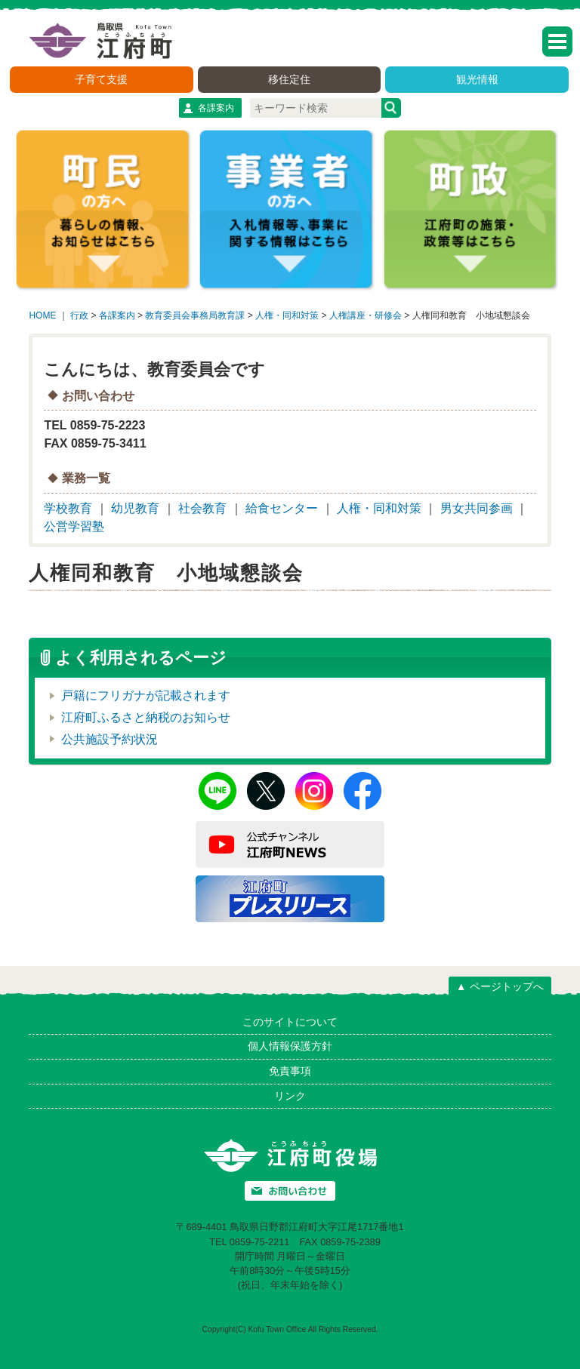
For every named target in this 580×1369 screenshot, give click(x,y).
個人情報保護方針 (290, 1046)
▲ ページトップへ (500, 986)
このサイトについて (290, 1022)
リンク (290, 1096)
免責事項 (290, 1071)
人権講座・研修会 (365, 315)
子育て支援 (101, 79)
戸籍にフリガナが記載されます (145, 695)
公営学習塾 (74, 526)
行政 (79, 315)
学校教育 (68, 508)
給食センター (281, 508)
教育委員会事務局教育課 (195, 315)
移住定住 (289, 79)
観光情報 (477, 79)
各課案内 (216, 108)
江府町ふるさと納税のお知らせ (145, 717)
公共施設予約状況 (109, 739)
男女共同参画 (476, 508)
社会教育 (202, 508)
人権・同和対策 (287, 315)
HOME (42, 315)
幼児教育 (135, 508)
